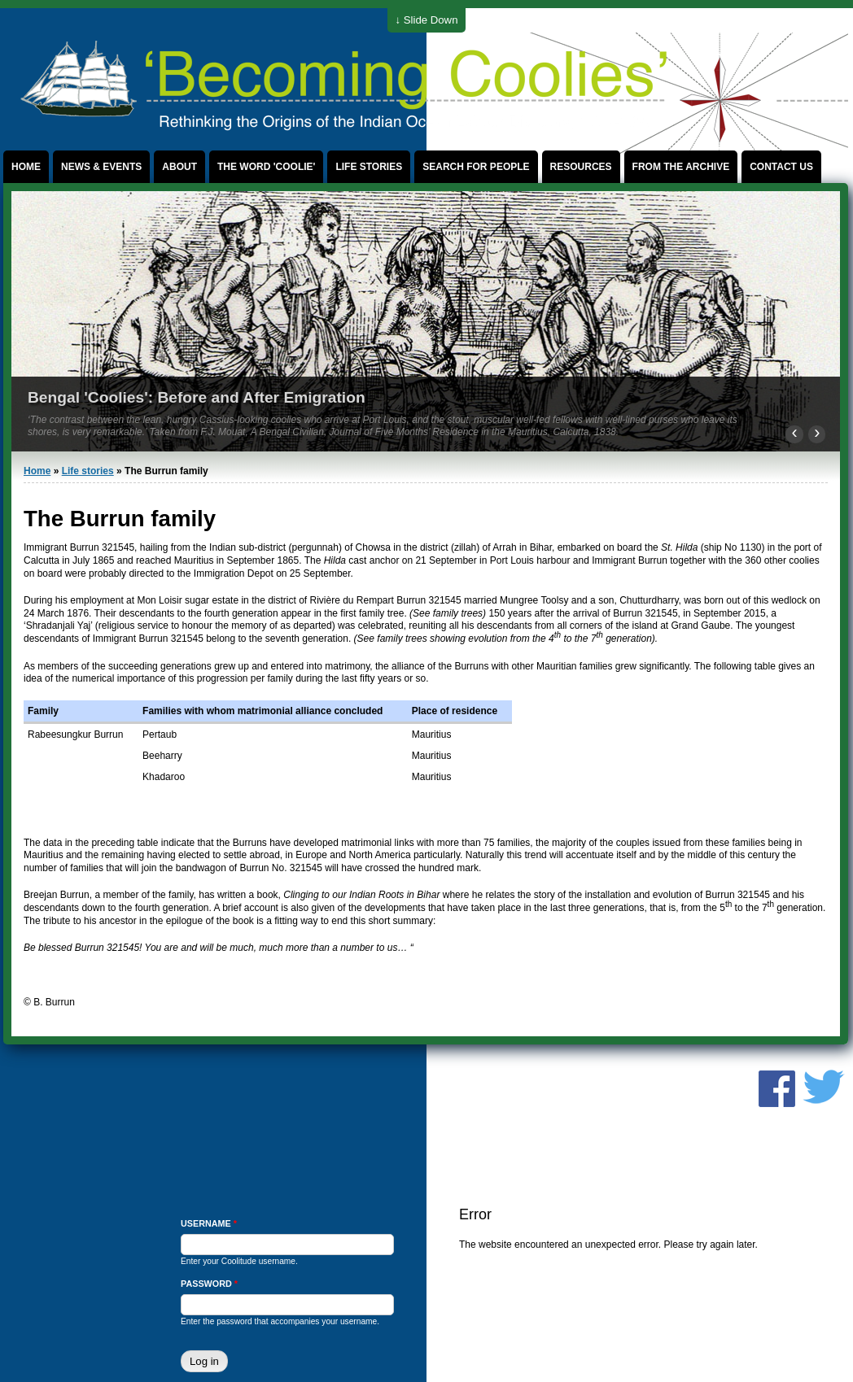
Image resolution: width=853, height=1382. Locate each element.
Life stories (368, 166)
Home (26, 166)
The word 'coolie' (266, 166)
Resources (581, 166)
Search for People (475, 166)
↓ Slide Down (427, 20)
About (179, 166)
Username (209, 1223)
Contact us (781, 166)
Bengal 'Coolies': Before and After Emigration (196, 397)
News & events (101, 166)
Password (209, 1283)
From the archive (681, 166)
